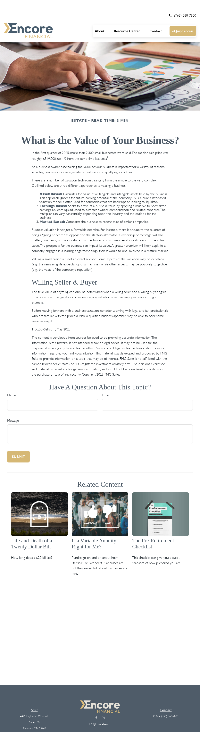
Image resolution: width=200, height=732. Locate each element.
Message (13, 409)
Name (11, 384)
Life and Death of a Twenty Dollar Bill (31, 532)
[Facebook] (96, 706)
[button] (99, 19)
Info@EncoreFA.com (100, 712)
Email (105, 384)
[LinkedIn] (103, 706)
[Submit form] (18, 445)
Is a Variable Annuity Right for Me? (94, 532)
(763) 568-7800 (182, 4)
